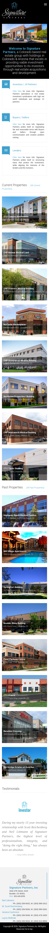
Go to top (29, 929)
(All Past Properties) (35, 487)
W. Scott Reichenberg (12, 906)
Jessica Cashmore (10, 912)
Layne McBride (9, 918)
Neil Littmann (8, 900)
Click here (17, 91)
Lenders (17, 150)
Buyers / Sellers (21, 117)
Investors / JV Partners (25, 84)
